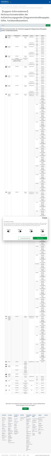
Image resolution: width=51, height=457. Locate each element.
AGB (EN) (24, 455)
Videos (21, 420)
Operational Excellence (10, 426)
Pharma (3, 438)
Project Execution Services (15, 425)
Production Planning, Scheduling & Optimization (10, 437)
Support (40, 415)
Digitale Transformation (28, 433)
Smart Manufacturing (28, 431)
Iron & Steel (4, 431)
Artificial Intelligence (28, 435)
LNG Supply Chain (3, 420)
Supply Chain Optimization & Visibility (10, 433)
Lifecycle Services (15, 428)
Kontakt (48, 25)
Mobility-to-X (4, 437)
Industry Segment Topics (27, 423)
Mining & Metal (4, 426)
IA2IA (27, 429)
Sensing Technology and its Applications (28, 441)
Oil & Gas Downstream (4, 418)
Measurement (16, 421)
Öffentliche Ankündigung (16, 431)
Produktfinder (34, 422)
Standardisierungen (29, 444)
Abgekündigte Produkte (16, 433)
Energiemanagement (11, 442)
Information (16, 418)
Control (15, 420)
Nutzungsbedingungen (5, 455)
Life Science (16, 429)
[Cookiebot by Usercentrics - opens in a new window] (42, 218)
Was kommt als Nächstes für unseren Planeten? (28, 420)
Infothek (22, 415)
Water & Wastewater (4, 433)
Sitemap (27, 455)
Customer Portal (33, 425)
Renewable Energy (3, 425)
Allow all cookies (40, 238)
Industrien (4, 415)
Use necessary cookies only (25, 238)
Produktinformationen (23, 417)
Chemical (3, 421)
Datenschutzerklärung (13, 455)
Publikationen (22, 418)
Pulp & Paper (4, 430)
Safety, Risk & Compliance (10, 421)
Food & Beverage (3, 428)
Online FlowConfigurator (35, 431)
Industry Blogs (40, 427)
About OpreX (28, 425)
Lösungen (10, 415)
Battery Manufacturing (4, 435)
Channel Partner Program (33, 434)
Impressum (19, 455)
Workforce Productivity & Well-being (10, 418)
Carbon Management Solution (10, 440)
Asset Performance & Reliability (10, 423)
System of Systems (27, 427)
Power (3, 423)
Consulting (15, 422)
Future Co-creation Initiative (27, 446)
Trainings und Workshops (34, 420)
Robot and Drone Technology (28, 438)
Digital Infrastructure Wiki (28, 449)
